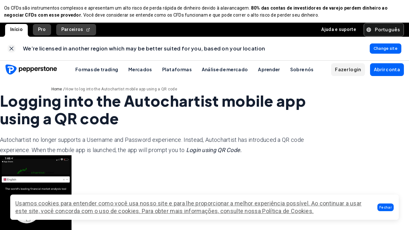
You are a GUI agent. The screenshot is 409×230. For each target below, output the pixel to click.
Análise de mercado (225, 73)
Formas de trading (96, 73)
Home (56, 93)
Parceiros (76, 31)
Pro (42, 31)
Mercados (140, 73)
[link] (11, 52)
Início (16, 31)
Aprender (269, 73)
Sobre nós (302, 73)
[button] (385, 207)
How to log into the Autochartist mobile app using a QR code (121, 93)
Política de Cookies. (288, 211)
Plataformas (177, 73)
